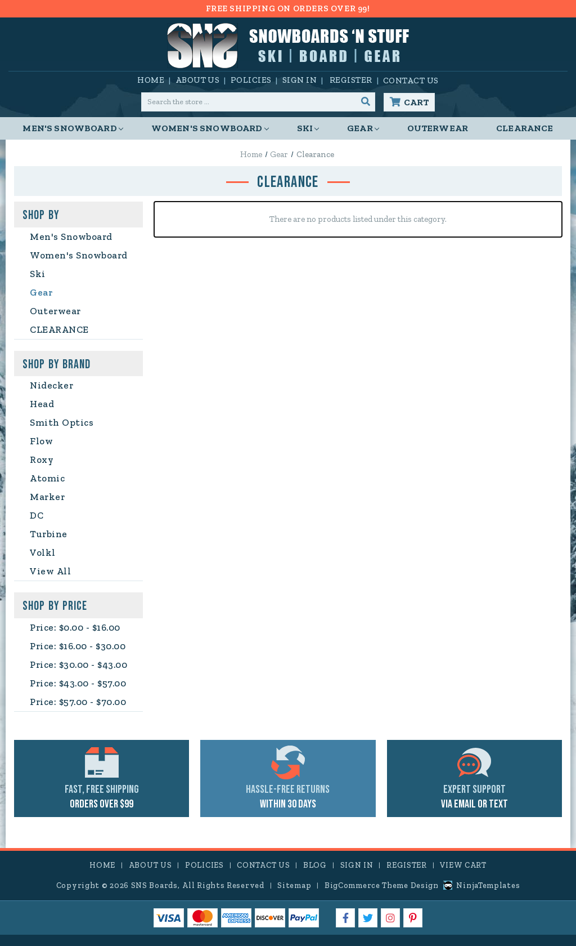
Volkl (43, 552)
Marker (47, 496)
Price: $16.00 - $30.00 (77, 646)
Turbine (49, 533)
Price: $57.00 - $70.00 (78, 701)
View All (50, 571)
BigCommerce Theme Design (382, 885)
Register (351, 80)
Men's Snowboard (72, 128)
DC (36, 515)
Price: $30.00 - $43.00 (78, 664)
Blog (315, 865)
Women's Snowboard (210, 128)
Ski (308, 128)
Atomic (47, 478)
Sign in (299, 80)
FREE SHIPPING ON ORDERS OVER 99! (288, 8)
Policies (251, 80)
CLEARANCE (524, 128)
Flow (41, 441)
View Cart (463, 865)
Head (42, 403)
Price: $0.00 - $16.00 (75, 627)
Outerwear (437, 128)
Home (150, 80)
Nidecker (51, 385)
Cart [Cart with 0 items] (416, 102)
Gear (363, 128)
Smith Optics (61, 422)
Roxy (41, 459)
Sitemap (294, 885)
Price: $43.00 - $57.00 (78, 683)
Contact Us (411, 80)
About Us (198, 80)
